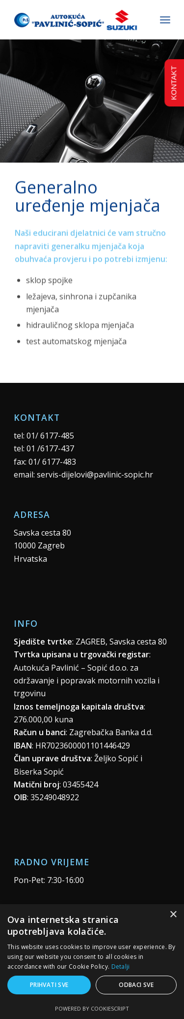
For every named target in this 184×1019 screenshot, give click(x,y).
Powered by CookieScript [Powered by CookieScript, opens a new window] (92, 1008)
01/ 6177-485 (50, 435)
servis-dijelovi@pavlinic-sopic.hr (95, 474)
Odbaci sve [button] (136, 985)
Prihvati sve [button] (49, 985)
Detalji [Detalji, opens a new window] (120, 966)
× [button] (173, 914)
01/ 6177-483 (52, 461)
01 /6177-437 (50, 448)
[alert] (92, 961)
